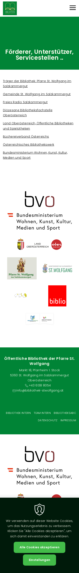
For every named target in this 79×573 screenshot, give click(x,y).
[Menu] (72, 8)
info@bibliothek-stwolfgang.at (39, 390)
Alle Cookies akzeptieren (39, 547)
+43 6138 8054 (40, 385)
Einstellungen (39, 560)
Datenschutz (48, 420)
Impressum (68, 420)
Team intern (42, 413)
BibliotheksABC (65, 413)
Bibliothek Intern (18, 413)
